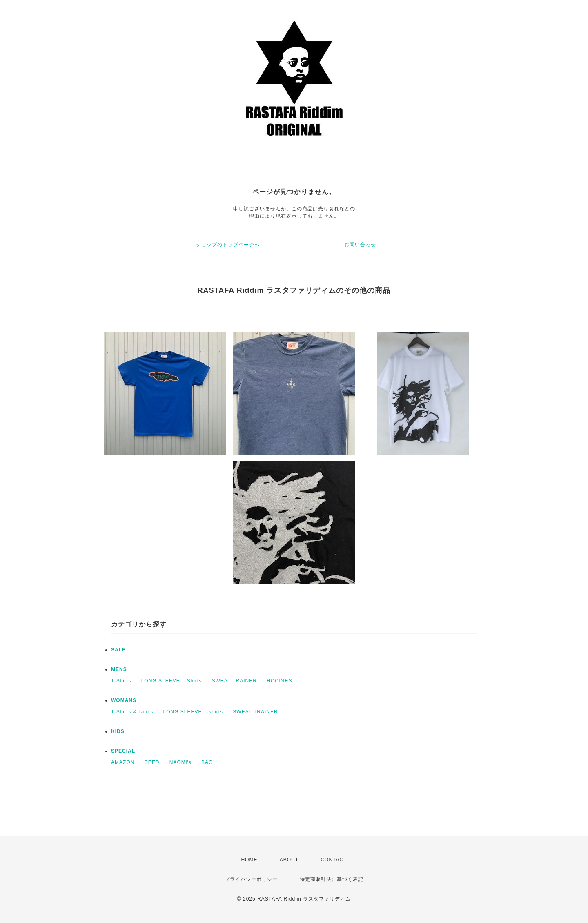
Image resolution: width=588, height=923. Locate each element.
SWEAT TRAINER (234, 681)
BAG (207, 762)
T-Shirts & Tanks (132, 712)
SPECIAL (123, 751)
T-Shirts (121, 681)
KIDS (118, 731)
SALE (118, 650)
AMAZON (122, 762)
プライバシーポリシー (251, 879)
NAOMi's (180, 762)
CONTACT (334, 860)
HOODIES (279, 681)
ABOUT (289, 860)
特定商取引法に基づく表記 (331, 879)
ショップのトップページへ (228, 244)
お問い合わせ (360, 244)
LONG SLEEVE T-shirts (193, 712)
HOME (249, 860)
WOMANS (123, 700)
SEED (152, 762)
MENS (119, 669)
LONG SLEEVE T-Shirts (171, 681)
